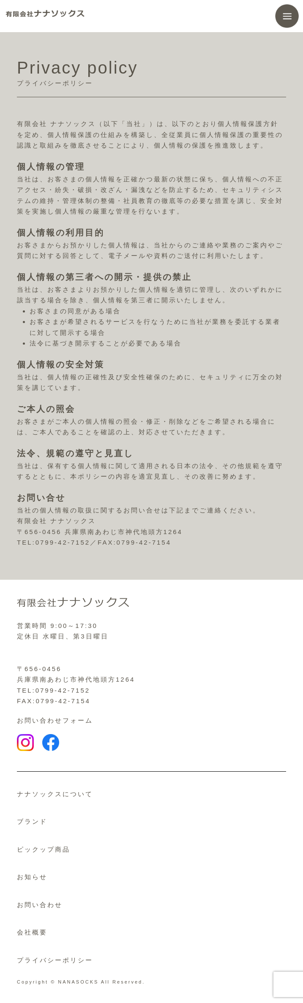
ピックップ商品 (43, 849)
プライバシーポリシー (55, 960)
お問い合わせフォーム (55, 720)
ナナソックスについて (55, 793)
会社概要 (32, 932)
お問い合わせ (40, 904)
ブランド (32, 821)
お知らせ (32, 876)
